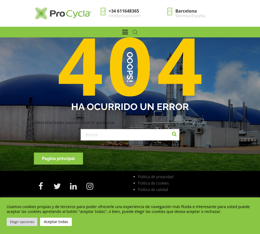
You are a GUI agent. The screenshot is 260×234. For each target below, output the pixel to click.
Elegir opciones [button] (22, 221)
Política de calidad (153, 189)
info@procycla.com (124, 15)
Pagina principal (58, 158)
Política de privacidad (156, 176)
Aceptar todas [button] (56, 221)
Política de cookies (153, 183)
